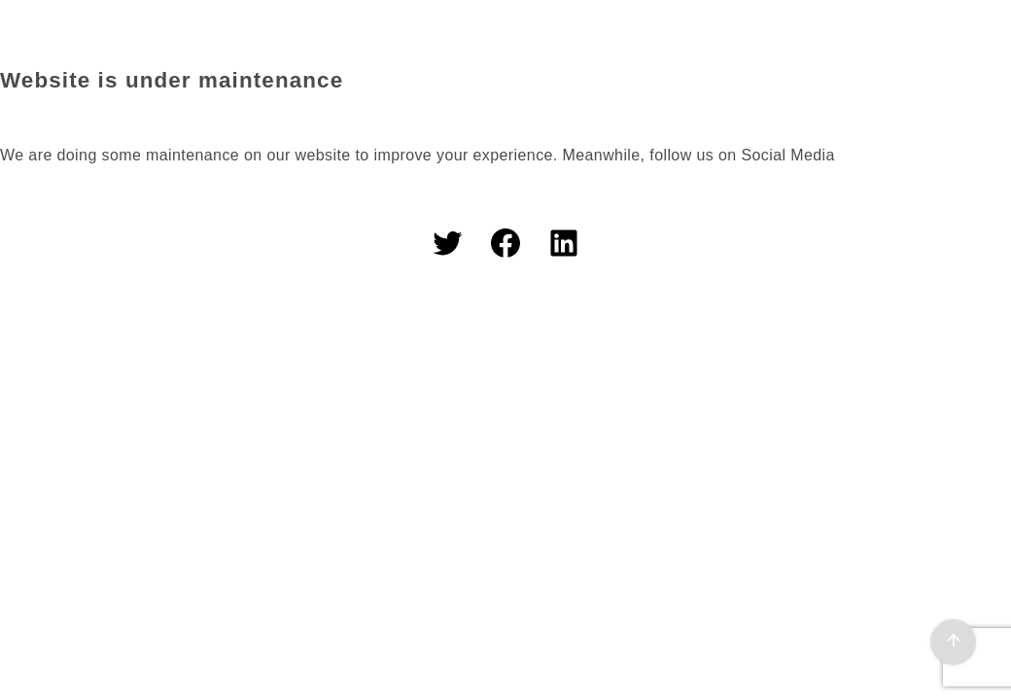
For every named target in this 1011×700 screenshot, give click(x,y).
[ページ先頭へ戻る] (953, 642)
